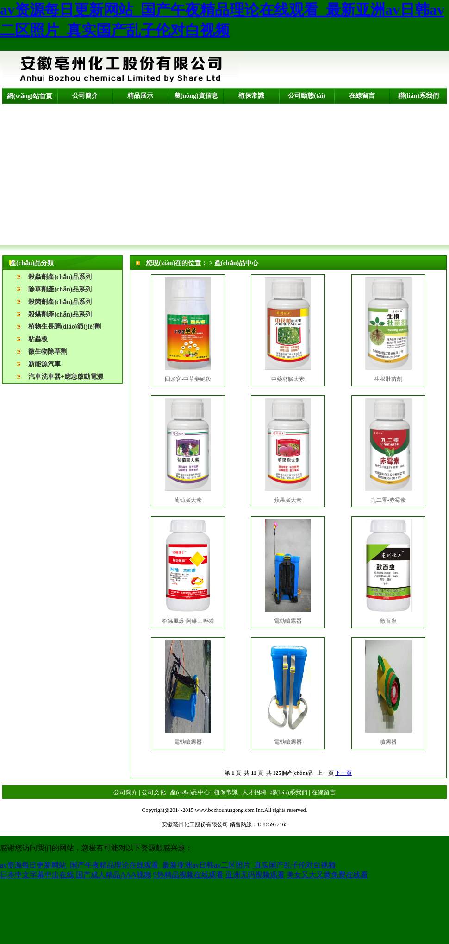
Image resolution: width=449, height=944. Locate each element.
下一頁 (343, 773)
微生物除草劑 (47, 351)
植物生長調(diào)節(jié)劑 (64, 326)
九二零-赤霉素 (388, 500)
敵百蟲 (388, 621)
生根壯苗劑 (388, 379)
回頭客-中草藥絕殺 (188, 379)
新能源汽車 (44, 364)
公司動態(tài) (306, 95)
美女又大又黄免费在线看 (327, 875)
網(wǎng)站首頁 (29, 96)
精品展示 (140, 95)
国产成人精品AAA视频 (113, 875)
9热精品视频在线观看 (188, 875)
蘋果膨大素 (288, 500)
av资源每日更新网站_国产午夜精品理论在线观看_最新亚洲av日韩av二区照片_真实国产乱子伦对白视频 (168, 865)
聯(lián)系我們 (418, 95)
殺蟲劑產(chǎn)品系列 (60, 276)
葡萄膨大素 (188, 500)
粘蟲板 (38, 339)
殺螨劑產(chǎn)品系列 (60, 314)
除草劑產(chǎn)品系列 (60, 289)
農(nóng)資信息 (196, 95)
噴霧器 (388, 742)
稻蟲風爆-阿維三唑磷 (188, 621)
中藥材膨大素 (288, 379)
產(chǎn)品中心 (190, 792)
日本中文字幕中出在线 (37, 875)
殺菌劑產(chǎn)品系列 (60, 301)
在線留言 (362, 95)
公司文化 (154, 792)
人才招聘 (254, 792)
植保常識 (251, 95)
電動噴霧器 (288, 621)
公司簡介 (85, 95)
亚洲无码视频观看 (255, 875)
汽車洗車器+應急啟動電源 (65, 376)
